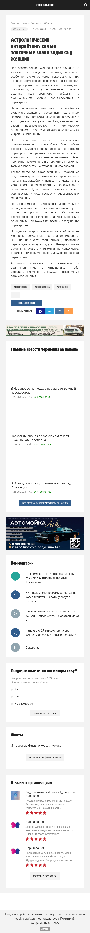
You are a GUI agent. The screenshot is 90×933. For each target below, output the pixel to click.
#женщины (62, 286)
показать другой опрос (45, 713)
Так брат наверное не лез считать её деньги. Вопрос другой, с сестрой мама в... (52, 616)
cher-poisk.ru (45, 5)
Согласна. (32, 647)
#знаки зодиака (42, 286)
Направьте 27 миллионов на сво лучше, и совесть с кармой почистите (51, 633)
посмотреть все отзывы (45, 876)
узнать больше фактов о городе (44, 757)
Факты (17, 735)
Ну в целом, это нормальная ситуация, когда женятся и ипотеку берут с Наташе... (51, 597)
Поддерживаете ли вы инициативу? (44, 671)
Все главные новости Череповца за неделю (45, 503)
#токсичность (20, 286)
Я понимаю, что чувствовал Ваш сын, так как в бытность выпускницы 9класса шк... (51, 578)
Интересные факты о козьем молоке (36, 745)
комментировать (26, 302)
